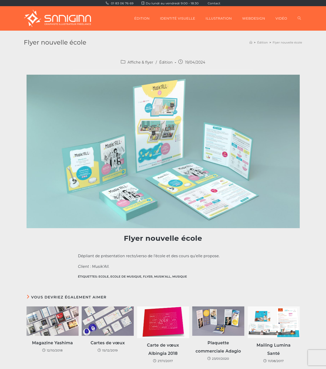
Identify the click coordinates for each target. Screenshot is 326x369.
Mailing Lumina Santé (273, 349)
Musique (179, 276)
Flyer (148, 276)
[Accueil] (250, 42)
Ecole (103, 276)
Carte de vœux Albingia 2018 (163, 349)
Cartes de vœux (108, 342)
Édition (166, 62)
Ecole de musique (125, 276)
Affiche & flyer (140, 62)
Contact (214, 3)
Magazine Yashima (52, 342)
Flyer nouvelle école (287, 42)
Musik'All (162, 276)
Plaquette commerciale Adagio (218, 347)
